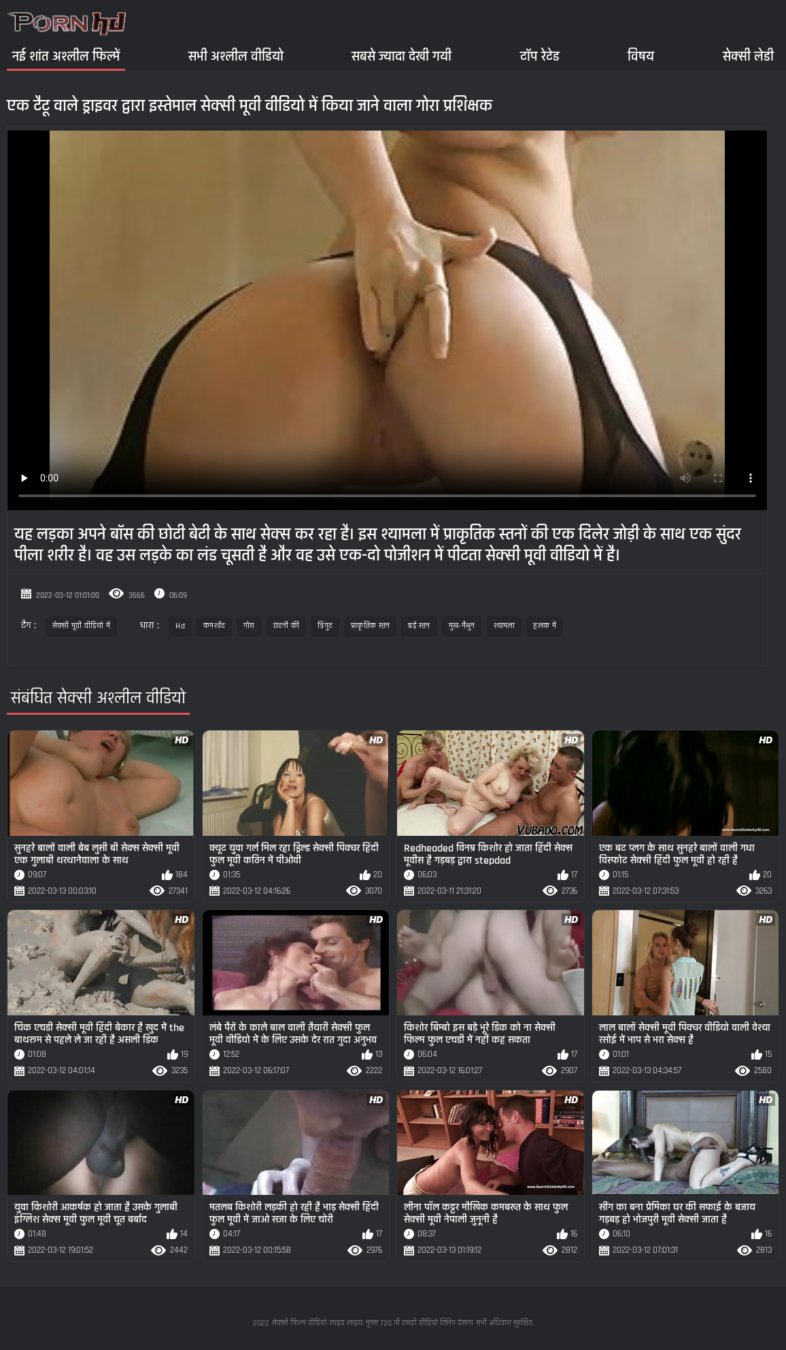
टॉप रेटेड (540, 56)
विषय (641, 56)
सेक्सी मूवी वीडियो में (81, 626)
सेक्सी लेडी (748, 56)
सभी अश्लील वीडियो (236, 56)
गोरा (249, 626)
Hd (180, 626)
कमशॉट (214, 626)
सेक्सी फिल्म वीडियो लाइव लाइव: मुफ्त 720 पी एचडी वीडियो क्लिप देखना (372, 1323)
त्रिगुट (325, 626)
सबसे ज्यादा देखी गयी (401, 56)
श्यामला (504, 626)
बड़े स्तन (419, 626)
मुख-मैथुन (462, 626)
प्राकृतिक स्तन (370, 626)
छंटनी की (286, 626)
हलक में (544, 626)
